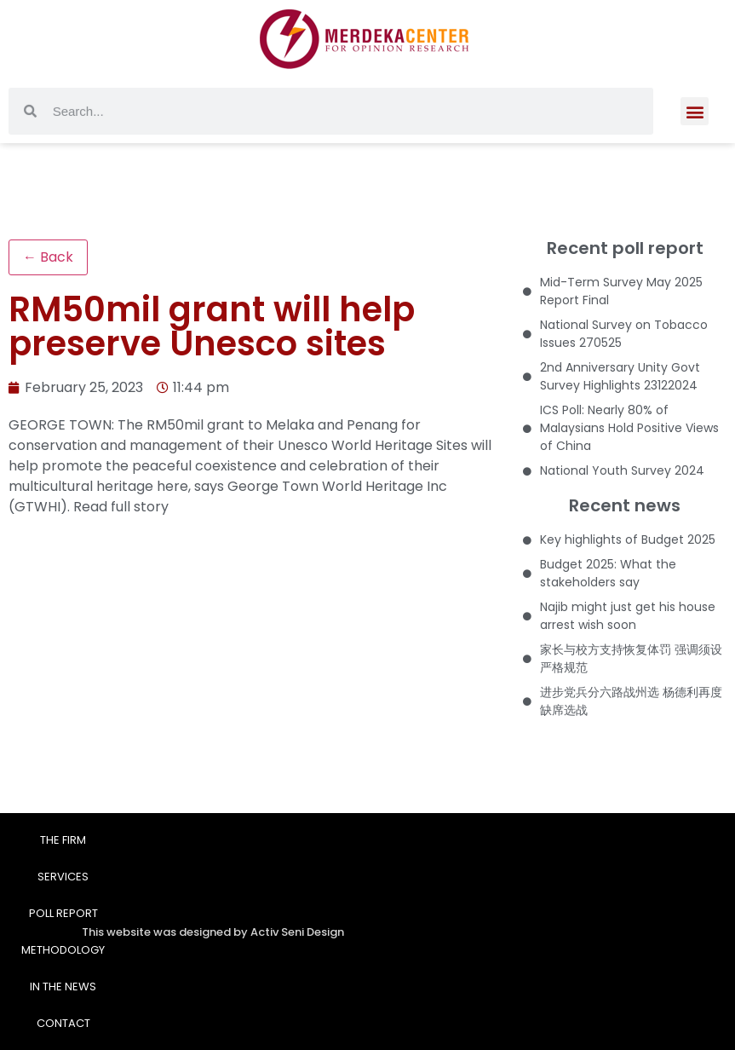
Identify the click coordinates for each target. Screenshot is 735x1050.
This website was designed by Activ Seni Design (213, 932)
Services (63, 876)
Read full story (121, 506)
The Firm (63, 840)
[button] (694, 97)
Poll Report (63, 913)
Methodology (63, 950)
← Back (48, 257)
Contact (63, 1023)
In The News (63, 986)
